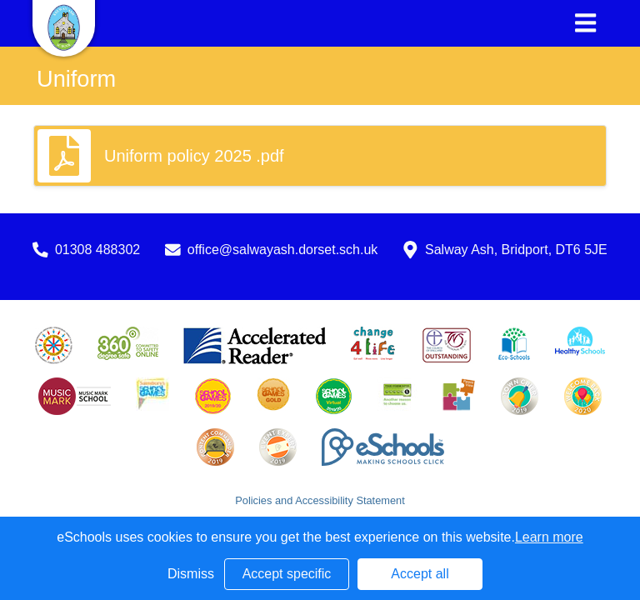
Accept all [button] (419, 574)
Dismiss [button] (191, 574)
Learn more (549, 537)
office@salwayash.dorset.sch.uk (283, 249)
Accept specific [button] (287, 574)
